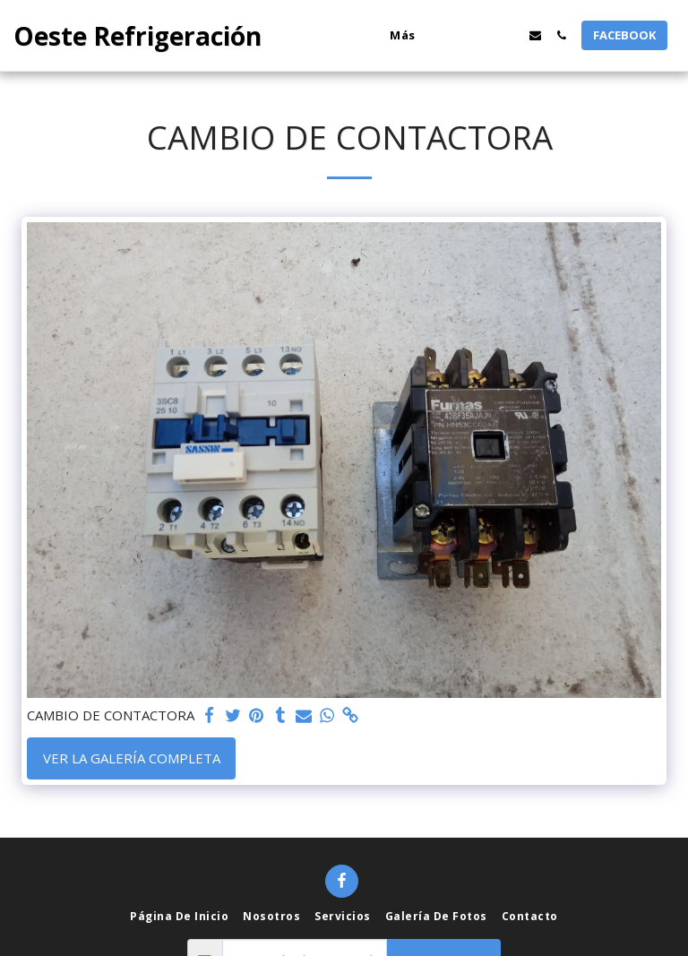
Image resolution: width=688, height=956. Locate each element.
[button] (457, 35)
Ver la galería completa (131, 758)
